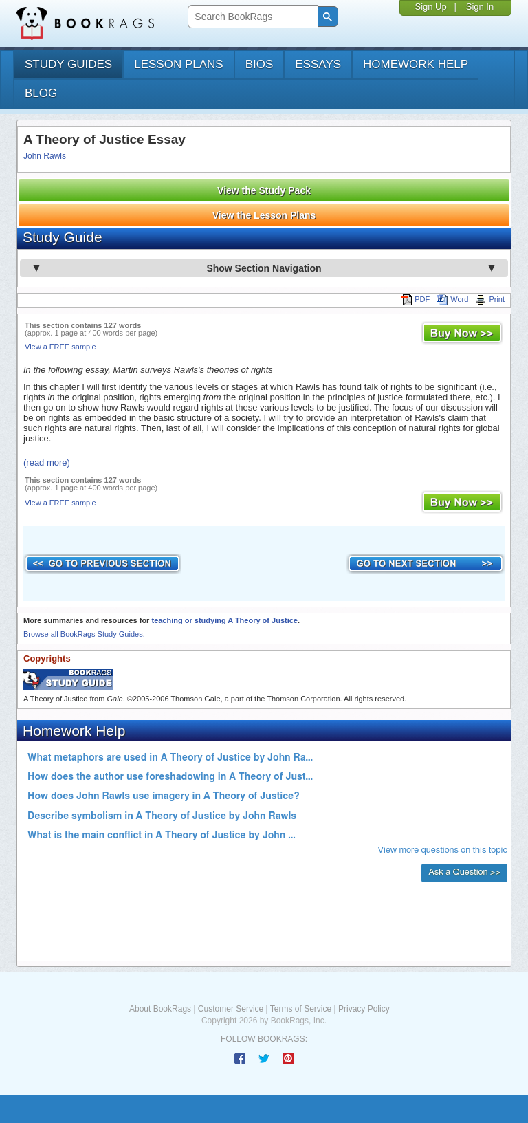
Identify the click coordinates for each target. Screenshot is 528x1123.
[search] (251, 17)
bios (259, 64)
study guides (68, 64)
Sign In (480, 6)
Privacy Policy (364, 1009)
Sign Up (430, 6)
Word (452, 299)
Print (490, 299)
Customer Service (230, 1009)
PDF (415, 299)
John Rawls (44, 156)
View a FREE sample (60, 346)
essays (318, 64)
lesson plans (178, 64)
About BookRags (160, 1009)
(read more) (46, 462)
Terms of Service (300, 1009)
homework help (415, 64)
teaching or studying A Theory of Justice (224, 620)
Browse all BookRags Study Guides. (84, 634)
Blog (41, 93)
